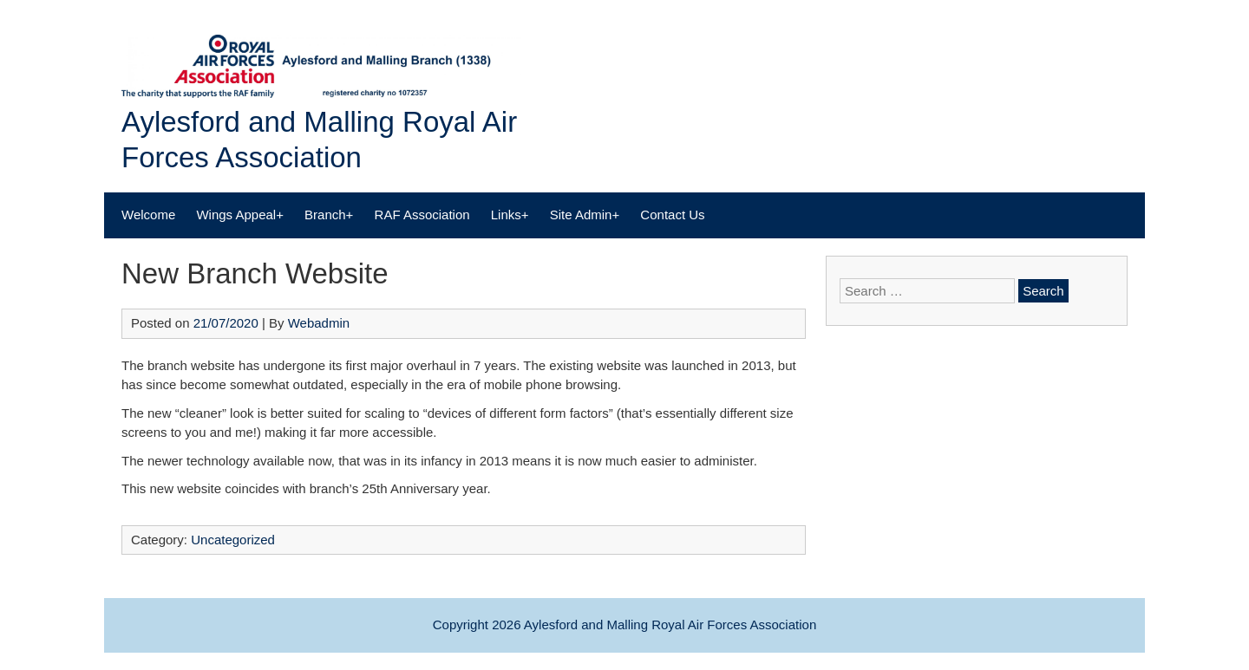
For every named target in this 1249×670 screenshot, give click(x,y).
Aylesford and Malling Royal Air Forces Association (670, 624)
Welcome (148, 214)
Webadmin (319, 322)
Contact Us (672, 214)
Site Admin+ (584, 214)
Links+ (510, 214)
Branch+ (328, 214)
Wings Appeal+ (239, 214)
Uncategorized (233, 539)
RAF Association (422, 214)
